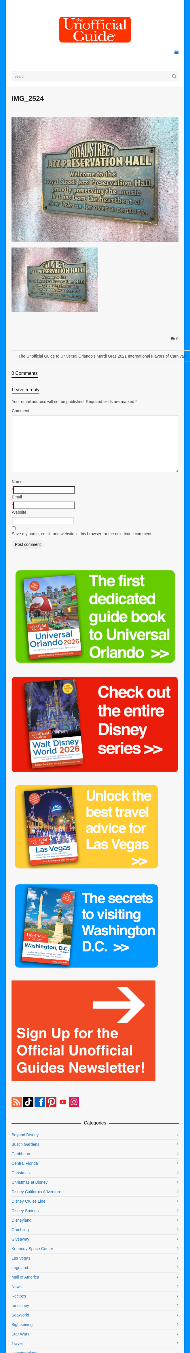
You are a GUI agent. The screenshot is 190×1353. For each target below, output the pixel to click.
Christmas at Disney (30, 1182)
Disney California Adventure (36, 1191)
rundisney (20, 1305)
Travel (17, 1343)
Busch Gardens (25, 1144)
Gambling (20, 1229)
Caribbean (21, 1154)
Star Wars (20, 1334)
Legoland (20, 1267)
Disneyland (21, 1220)
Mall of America (25, 1277)
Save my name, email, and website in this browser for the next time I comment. (82, 533)
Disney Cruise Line (28, 1201)
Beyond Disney (25, 1135)
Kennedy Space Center (32, 1248)
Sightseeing (22, 1324)
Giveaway (20, 1239)
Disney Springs (25, 1210)
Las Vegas (21, 1258)
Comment (20, 410)
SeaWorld (20, 1315)
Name (17, 481)
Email (17, 497)
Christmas (21, 1172)
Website (19, 512)
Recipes (19, 1296)
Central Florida (25, 1163)
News (17, 1286)
